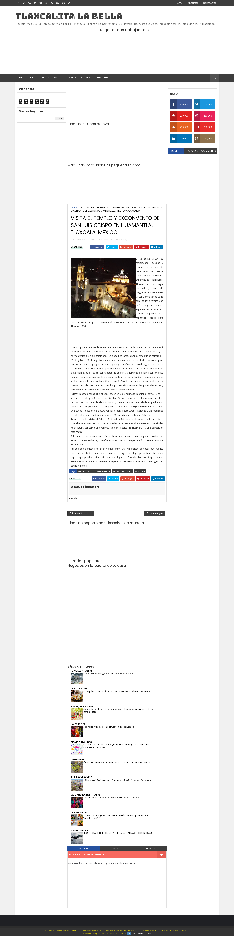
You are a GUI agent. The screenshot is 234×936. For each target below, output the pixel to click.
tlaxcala (136, 207)
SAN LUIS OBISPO (120, 207)
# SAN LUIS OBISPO (122, 471)
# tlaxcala (140, 471)
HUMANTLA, (94, 239)
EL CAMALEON (79, 812)
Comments (208, 151)
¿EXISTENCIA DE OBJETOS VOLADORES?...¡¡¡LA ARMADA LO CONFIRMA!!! (118, 833)
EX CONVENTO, (81, 239)
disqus (116, 848)
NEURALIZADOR (80, 830)
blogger (83, 848)
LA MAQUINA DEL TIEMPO (85, 794)
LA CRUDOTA (78, 724)
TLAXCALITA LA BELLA (69, 16)
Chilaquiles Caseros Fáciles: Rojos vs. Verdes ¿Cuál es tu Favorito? (116, 691)
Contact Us (209, 3)
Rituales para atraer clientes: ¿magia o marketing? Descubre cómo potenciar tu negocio (116, 746)
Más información (138, 933)
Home (179, 3)
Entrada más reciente (81, 513)
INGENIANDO (78, 759)
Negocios (54, 77)
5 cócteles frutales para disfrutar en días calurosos (108, 726)
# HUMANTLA (104, 471)
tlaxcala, (123, 239)
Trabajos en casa (78, 77)
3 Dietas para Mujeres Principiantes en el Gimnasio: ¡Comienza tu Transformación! (116, 816)
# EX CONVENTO (86, 471)
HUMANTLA (102, 207)
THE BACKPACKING (81, 777)
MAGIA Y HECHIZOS (81, 741)
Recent (176, 151)
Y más (148, 933)
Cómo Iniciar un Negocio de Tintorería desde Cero (108, 673)
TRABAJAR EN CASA (82, 706)
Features (35, 77)
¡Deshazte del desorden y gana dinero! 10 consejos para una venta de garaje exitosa (118, 710)
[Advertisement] (41, 174)
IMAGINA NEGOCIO (81, 670)
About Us (193, 3)
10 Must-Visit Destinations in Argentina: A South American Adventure (117, 779)
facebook (150, 848)
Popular (192, 151)
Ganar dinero (104, 77)
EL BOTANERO (79, 688)
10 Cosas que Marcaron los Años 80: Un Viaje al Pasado (111, 797)
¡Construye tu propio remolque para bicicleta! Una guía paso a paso (117, 762)
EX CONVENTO (87, 207)
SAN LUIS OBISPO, (109, 239)
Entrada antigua (154, 513)
